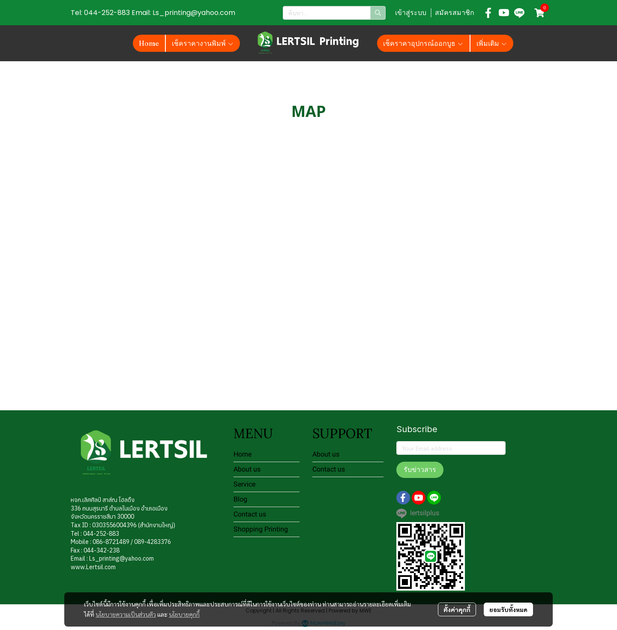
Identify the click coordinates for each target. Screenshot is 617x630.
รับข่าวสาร (420, 470)
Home (243, 454)
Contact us (250, 514)
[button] (334, 13)
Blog (240, 499)
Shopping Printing (261, 529)
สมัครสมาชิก (454, 13)
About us (247, 469)
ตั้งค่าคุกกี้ (456, 609)
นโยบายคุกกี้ (184, 614)
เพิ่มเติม (491, 43)
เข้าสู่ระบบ (410, 13)
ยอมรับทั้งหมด (508, 609)
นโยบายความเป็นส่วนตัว (126, 614)
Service (244, 484)
